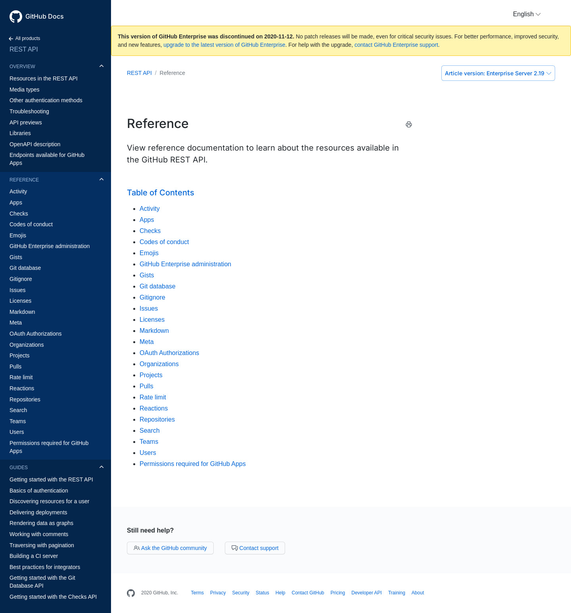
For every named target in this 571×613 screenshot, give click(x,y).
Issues (17, 290)
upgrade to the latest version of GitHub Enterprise (224, 45)
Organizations (27, 345)
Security (240, 593)
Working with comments (39, 534)
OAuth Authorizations (36, 333)
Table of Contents (160, 192)
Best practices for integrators (45, 567)
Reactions (22, 388)
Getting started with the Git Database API (42, 582)
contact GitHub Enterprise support (396, 45)
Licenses (20, 301)
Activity (18, 191)
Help (281, 593)
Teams (18, 421)
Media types (24, 89)
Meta (16, 322)
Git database (25, 268)
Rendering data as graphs (41, 523)
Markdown (22, 312)
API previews (26, 122)
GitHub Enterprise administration (50, 246)
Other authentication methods (46, 100)
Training (396, 593)
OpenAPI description (35, 144)
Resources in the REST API (44, 78)
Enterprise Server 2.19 (498, 73)
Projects (20, 355)
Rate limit (21, 377)
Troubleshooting (29, 111)
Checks (19, 213)
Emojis (18, 235)
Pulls (15, 366)
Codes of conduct (31, 224)
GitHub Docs (44, 16)
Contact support (255, 548)
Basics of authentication (39, 490)
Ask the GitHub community (170, 548)
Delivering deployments (38, 512)
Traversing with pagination (42, 545)
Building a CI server (34, 556)
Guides (19, 467)
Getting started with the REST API (51, 479)
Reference (24, 180)
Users (17, 432)
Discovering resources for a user (50, 501)
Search (18, 410)
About (418, 593)
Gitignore (21, 279)
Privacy (218, 593)
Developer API (366, 593)
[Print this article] (408, 126)
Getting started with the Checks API (53, 597)
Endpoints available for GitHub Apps (47, 159)
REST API (24, 49)
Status (262, 593)
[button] (527, 14)
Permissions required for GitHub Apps (49, 447)
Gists (16, 257)
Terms (197, 593)
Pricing (338, 593)
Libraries (20, 133)
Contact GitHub (307, 593)
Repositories (25, 399)
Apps (16, 202)
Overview (22, 66)
